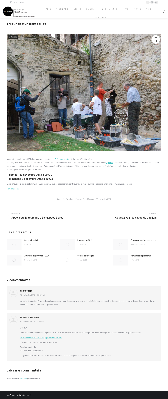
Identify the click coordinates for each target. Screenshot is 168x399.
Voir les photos (13, 189)
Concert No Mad (31, 240)
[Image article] (14, 244)
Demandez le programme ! (142, 256)
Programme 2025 (84, 240)
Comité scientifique (85, 256)
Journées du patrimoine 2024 (36, 256)
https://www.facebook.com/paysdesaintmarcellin (41, 337)
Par (85, 199)
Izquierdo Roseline (29, 317)
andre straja (26, 291)
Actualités (13, 37)
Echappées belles (62, 159)
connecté (23, 378)
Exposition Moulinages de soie (143, 240)
